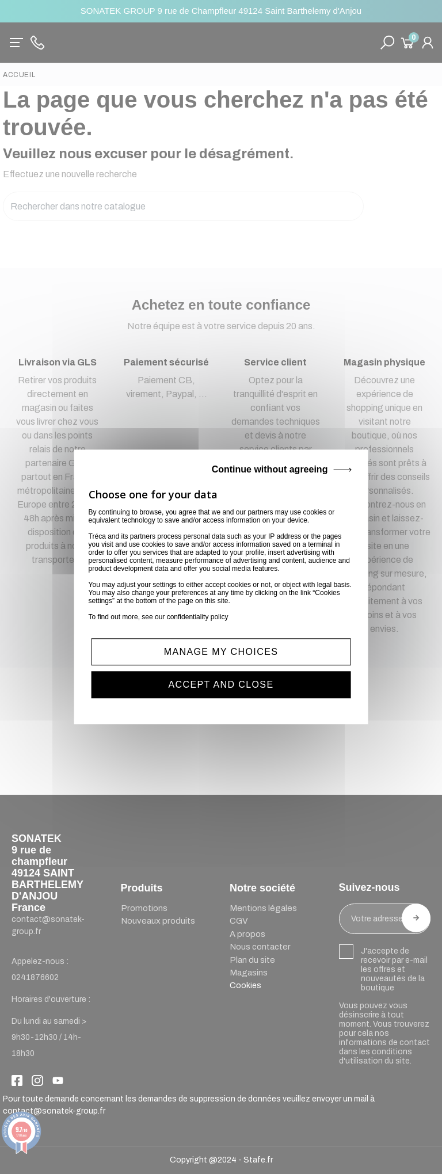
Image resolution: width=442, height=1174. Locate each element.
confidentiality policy (197, 617)
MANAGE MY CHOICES (221, 652)
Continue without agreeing (270, 469)
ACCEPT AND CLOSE (220, 685)
